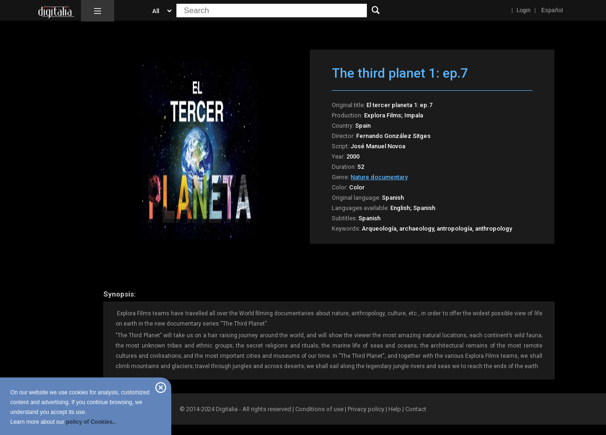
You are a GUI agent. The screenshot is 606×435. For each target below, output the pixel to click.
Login (524, 10)
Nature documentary (379, 177)
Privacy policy (366, 409)
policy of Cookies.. (91, 422)
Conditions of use (320, 409)
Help (394, 409)
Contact (415, 409)
